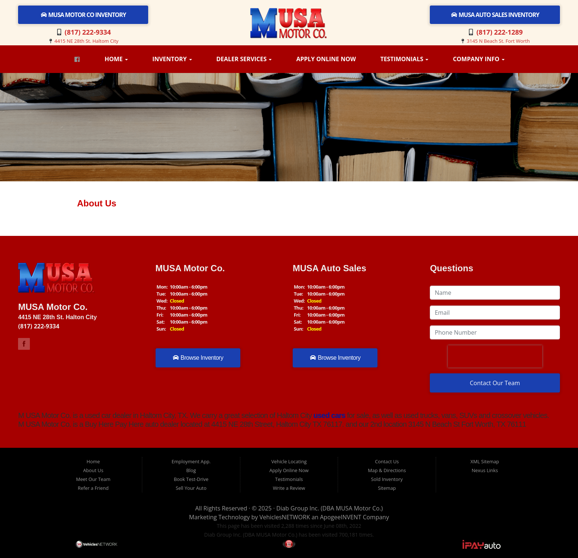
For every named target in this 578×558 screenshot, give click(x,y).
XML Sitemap (484, 461)
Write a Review (289, 488)
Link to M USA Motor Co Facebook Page (24, 344)
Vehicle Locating (289, 461)
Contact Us (387, 461)
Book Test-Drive (191, 479)
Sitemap (387, 488)
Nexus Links (484, 470)
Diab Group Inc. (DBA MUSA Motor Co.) (329, 508)
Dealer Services (244, 59)
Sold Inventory (387, 479)
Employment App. (190, 461)
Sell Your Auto (191, 488)
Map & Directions (387, 470)
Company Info (479, 59)
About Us (93, 470)
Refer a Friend (93, 488)
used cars (328, 415)
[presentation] (495, 356)
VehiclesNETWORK (285, 517)
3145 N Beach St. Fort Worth (498, 41)
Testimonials (404, 59)
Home (116, 59)
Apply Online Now (326, 59)
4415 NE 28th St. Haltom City (86, 41)
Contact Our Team (495, 383)
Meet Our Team (93, 479)
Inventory (172, 59)
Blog (191, 470)
